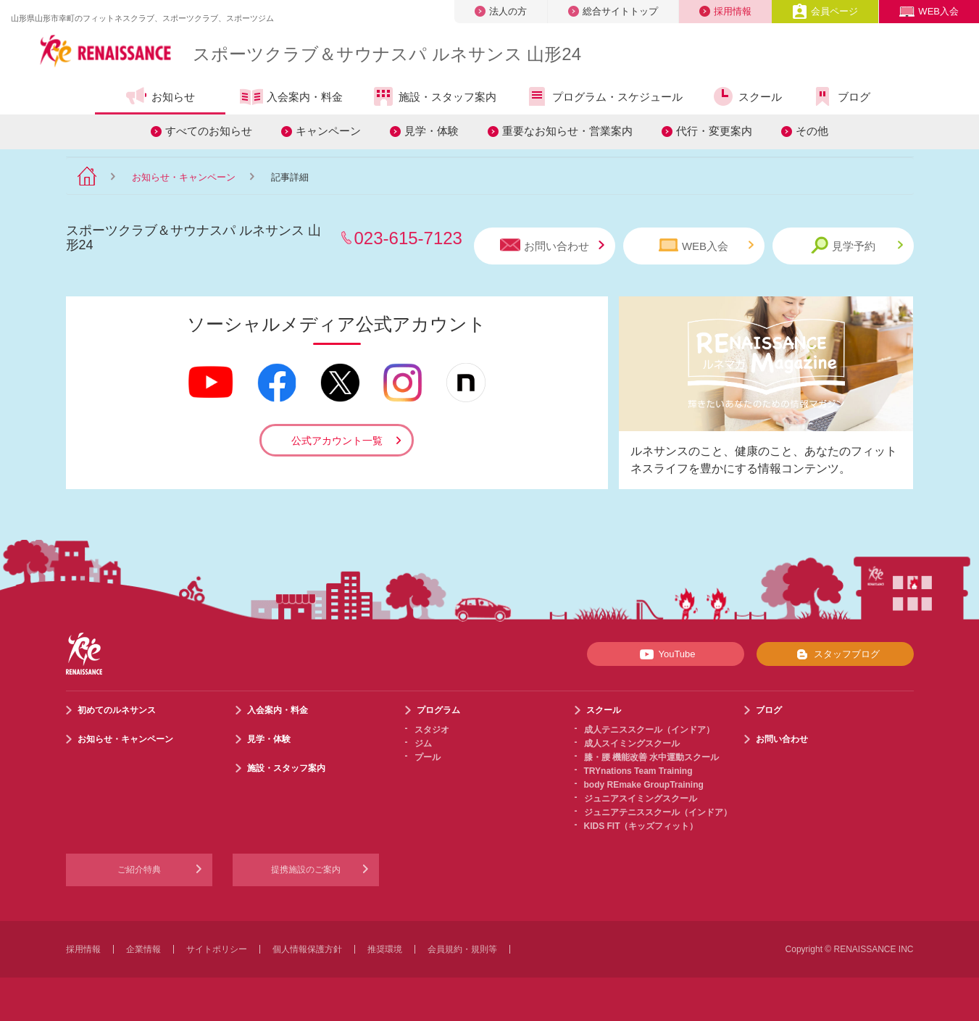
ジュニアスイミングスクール (640, 798)
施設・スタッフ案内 (434, 96)
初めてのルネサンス (117, 710)
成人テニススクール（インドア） (649, 730)
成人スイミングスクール (632, 743)
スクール (747, 96)
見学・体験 (431, 131)
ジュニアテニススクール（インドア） (658, 812)
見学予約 (857, 245)
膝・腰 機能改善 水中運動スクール (652, 757)
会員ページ (825, 11)
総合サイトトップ (613, 11)
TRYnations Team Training (638, 771)
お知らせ (160, 96)
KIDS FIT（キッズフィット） (641, 826)
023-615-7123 (408, 238)
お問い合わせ (552, 245)
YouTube (665, 654)
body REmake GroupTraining (644, 785)
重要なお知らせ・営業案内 (567, 131)
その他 (812, 131)
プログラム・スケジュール (604, 96)
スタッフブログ (835, 654)
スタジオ (431, 730)
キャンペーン (328, 131)
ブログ (840, 96)
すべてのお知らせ (208, 131)
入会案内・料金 (291, 97)
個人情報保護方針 (307, 949)
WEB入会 (929, 11)
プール (427, 757)
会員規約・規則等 (462, 949)
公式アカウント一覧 (337, 440)
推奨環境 (384, 949)
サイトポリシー (216, 949)
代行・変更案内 (714, 131)
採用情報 (725, 11)
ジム (423, 743)
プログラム (438, 710)
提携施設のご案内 (306, 869)
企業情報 (143, 949)
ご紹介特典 (139, 869)
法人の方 (501, 11)
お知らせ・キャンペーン (184, 177)
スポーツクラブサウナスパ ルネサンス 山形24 (387, 54)
